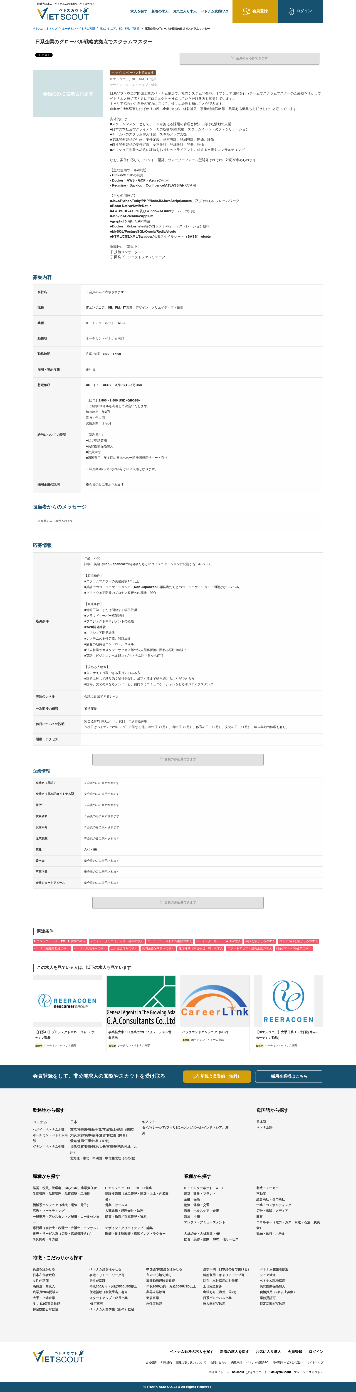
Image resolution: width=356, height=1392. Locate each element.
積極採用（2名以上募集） (278, 1292)
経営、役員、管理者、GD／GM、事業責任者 (65, 1188)
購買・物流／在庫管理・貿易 (125, 1216)
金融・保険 (192, 1199)
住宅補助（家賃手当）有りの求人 (201, 948)
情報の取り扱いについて (191, 1362)
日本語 (261, 1121)
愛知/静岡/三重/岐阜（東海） (90, 1141)
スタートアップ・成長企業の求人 (249, 948)
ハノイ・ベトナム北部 (48, 1129)
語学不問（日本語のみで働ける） (227, 1269)
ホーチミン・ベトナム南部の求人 (170, 941)
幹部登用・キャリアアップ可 (223, 1275)
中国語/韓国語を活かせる (164, 1269)
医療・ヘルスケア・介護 (201, 1210)
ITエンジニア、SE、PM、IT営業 (119, 28)
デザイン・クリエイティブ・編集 (129, 1228)
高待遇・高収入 (44, 1286)
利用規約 (166, 1362)
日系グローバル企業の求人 (294, 948)
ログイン (316, 1352)
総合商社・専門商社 (270, 1199)
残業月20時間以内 (46, 1292)
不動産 (261, 1193)
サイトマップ (315, 1362)
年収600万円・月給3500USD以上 (113, 1286)
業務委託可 (268, 1298)
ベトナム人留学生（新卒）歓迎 (111, 1309)
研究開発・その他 (45, 1239)
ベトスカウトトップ (45, 28)
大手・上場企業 (44, 1298)
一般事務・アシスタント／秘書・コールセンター (66, 1219)
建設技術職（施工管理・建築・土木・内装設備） (137, 1196)
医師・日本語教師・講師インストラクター (135, 1233)
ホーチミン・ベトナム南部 (78, 28)
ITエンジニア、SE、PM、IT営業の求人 (60, 941)
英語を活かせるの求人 (260, 941)
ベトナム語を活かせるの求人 (298, 941)
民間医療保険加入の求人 (158, 948)
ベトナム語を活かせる (105, 1269)
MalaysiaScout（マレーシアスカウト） (296, 1372)
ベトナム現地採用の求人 (90, 948)
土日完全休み (212, 1286)
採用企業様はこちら (289, 1076)
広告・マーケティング (48, 1210)
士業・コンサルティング (273, 1205)
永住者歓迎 (154, 1303)
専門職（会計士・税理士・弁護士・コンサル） (66, 1228)
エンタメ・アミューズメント (204, 1222)
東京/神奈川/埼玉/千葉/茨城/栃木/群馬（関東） (103, 1129)
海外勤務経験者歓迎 (160, 1280)
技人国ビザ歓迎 (214, 1303)
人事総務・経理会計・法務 (124, 1210)
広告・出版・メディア (272, 1210)
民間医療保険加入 (272, 1286)
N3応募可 (96, 1303)
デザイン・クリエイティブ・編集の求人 (116, 941)
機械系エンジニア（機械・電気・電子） (61, 1205)
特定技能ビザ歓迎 (45, 1309)
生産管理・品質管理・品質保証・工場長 (61, 1193)
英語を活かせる (44, 1269)
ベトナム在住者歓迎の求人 (51, 948)
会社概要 (151, 1362)
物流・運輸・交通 (196, 1205)
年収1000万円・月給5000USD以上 (171, 1286)
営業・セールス (116, 1205)
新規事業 (152, 1298)
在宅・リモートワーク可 (106, 1275)
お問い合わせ (218, 1362)
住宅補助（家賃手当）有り (108, 1292)
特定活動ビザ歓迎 (272, 1303)
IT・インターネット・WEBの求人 (218, 941)
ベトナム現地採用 (272, 1280)
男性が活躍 (97, 1280)
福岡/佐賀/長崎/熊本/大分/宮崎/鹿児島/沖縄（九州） (103, 1149)
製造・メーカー (267, 1188)
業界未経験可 (155, 1292)
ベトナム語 (264, 1127)
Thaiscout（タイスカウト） (249, 1372)
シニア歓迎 (268, 1275)
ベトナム (40, 1122)
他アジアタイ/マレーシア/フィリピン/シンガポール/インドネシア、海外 (185, 1127)
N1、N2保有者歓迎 (46, 1303)
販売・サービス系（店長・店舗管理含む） (63, 1233)
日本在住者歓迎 (44, 1275)
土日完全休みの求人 (124, 948)
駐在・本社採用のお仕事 (220, 1280)
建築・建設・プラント (200, 1193)
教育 (259, 1216)
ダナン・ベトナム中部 (48, 1146)
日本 (73, 1122)
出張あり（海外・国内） (220, 1292)
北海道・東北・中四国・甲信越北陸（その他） (103, 1158)
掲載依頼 (236, 1362)
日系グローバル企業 (217, 1298)
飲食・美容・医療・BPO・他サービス (211, 1239)
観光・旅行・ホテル (270, 1233)
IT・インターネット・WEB (203, 1188)
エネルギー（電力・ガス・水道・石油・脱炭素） (288, 1225)
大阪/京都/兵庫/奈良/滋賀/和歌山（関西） (99, 1135)
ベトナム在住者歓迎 (274, 1269)
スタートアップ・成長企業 (108, 1298)
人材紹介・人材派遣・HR (202, 1233)
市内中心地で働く (159, 1275)
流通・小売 (192, 1216)
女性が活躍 (41, 1280)
